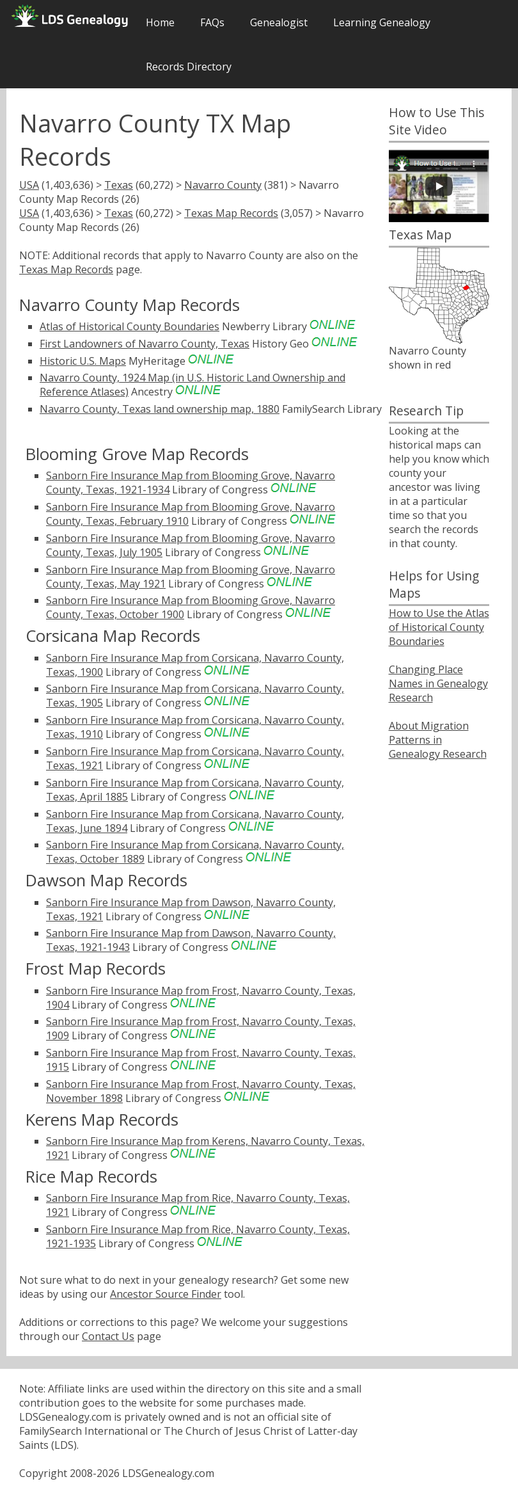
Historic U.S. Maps (83, 361)
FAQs (212, 22)
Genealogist (279, 22)
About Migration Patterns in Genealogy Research (438, 740)
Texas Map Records (231, 213)
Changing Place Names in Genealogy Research (438, 683)
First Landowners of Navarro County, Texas (144, 344)
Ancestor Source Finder (165, 1294)
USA (29, 185)
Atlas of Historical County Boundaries (129, 326)
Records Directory (189, 67)
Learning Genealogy (381, 22)
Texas (118, 185)
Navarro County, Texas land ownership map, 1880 (159, 409)
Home (160, 22)
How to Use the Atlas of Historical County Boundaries (439, 627)
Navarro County (223, 185)
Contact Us (108, 1336)
